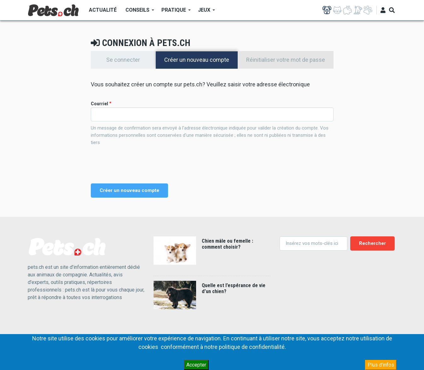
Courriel (99, 103)
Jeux (204, 12)
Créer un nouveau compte (201, 59)
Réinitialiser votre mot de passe (285, 59)
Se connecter (123, 59)
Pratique (174, 12)
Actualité (103, 10)
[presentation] (139, 165)
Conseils (137, 12)
